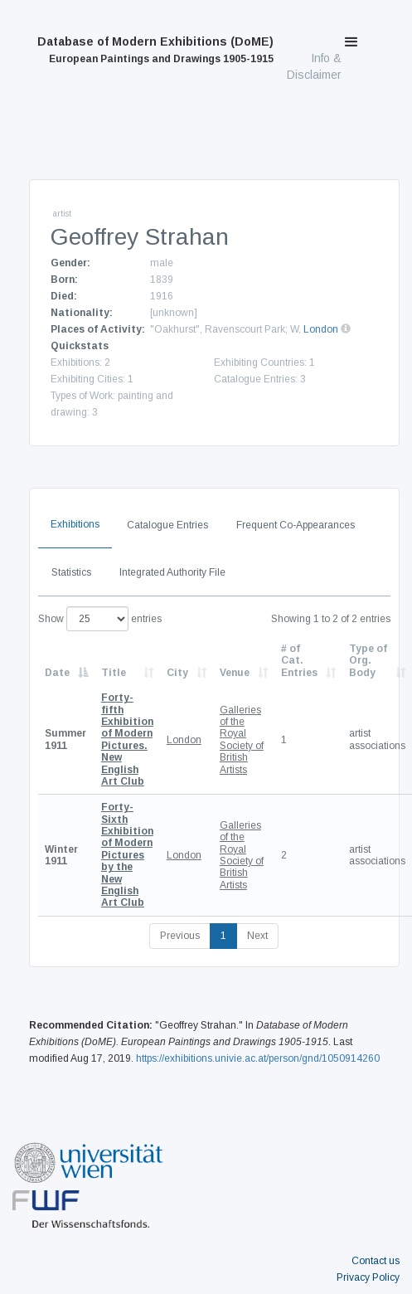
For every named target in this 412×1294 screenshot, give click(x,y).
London (320, 329)
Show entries (100, 618)
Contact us (375, 1261)
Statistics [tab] (71, 572)
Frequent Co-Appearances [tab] (295, 525)
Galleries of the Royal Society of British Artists (242, 740)
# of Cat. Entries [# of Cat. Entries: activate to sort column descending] (299, 661)
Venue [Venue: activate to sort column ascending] (235, 673)
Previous (180, 935)
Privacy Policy (368, 1277)
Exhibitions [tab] (75, 524)
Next (257, 935)
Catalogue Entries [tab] (167, 525)
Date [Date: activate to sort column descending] (57, 673)
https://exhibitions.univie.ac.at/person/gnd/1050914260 (258, 1058)
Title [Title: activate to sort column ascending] (113, 673)
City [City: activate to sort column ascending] (177, 673)
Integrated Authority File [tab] (172, 572)
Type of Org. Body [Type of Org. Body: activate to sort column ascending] (368, 661)
